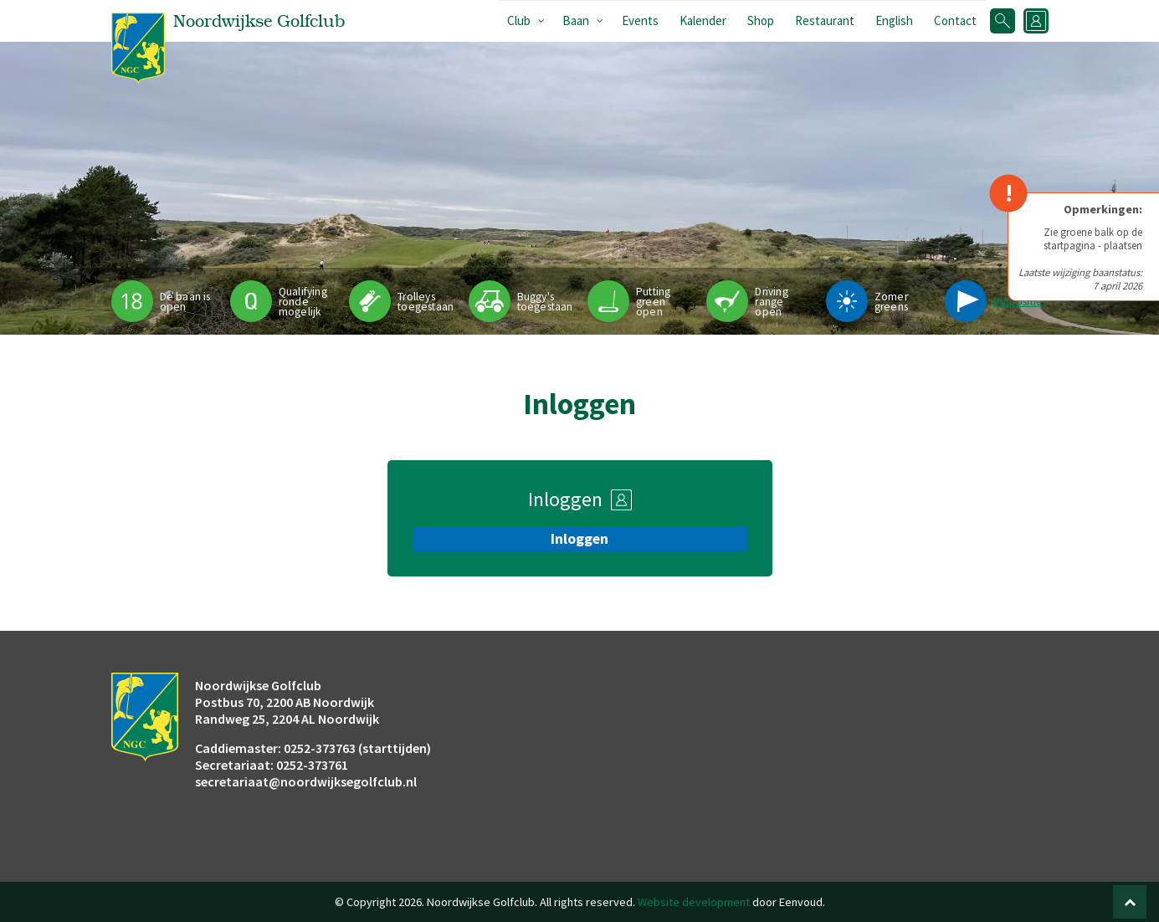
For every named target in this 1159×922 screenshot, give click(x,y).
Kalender (703, 20)
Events (640, 20)
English (894, 20)
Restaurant (824, 20)
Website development (694, 901)
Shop (760, 20)
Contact (955, 20)
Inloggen (579, 539)
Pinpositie (1018, 302)
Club (519, 20)
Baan (575, 20)
